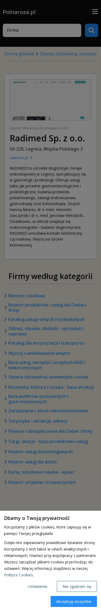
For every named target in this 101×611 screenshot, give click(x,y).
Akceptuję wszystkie (73, 601)
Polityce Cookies (18, 574)
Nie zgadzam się (76, 586)
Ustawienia (37, 586)
